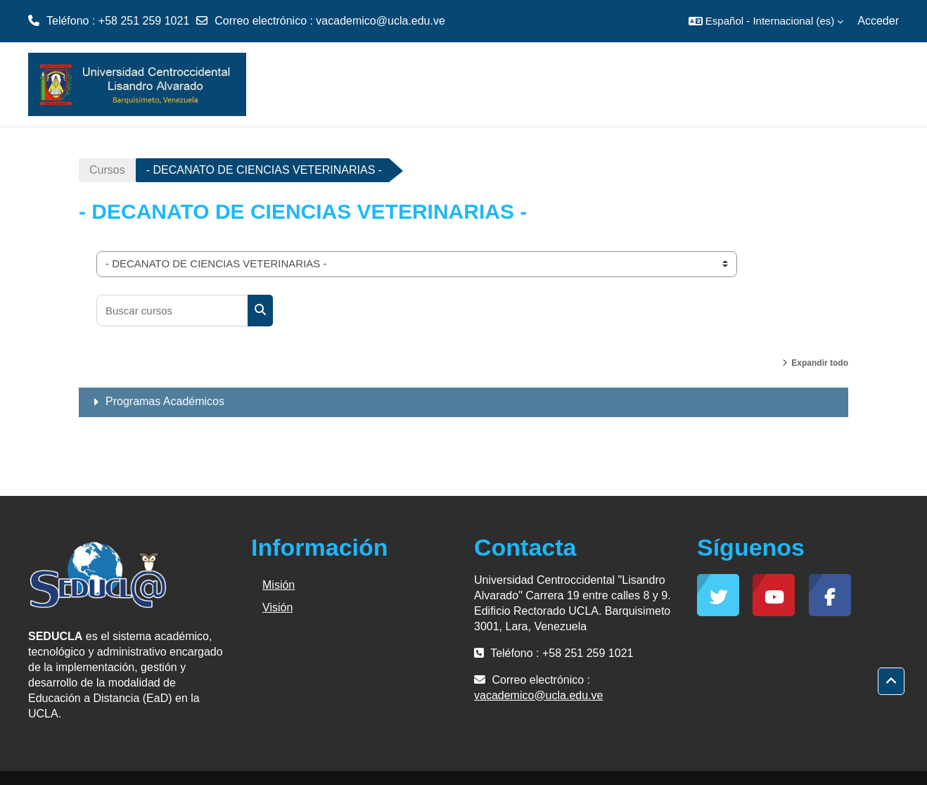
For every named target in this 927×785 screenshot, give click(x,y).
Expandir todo (819, 363)
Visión (277, 607)
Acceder (878, 21)
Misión (278, 585)
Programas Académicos (165, 401)
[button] (766, 21)
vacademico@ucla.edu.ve (380, 21)
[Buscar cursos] (172, 310)
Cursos (107, 170)
